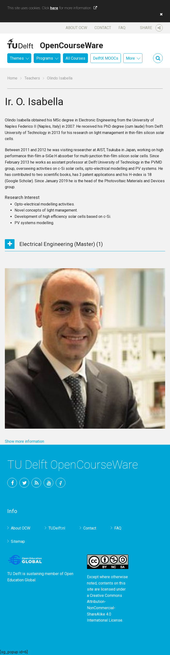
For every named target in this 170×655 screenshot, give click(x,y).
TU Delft (60, 483)
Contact (102, 27)
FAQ (121, 27)
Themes (17, 58)
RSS (36, 483)
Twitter (24, 483)
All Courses (75, 58)
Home (12, 78)
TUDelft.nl (56, 528)
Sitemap (18, 541)
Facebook (12, 483)
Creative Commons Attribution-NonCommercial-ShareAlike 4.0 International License (104, 608)
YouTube (48, 483)
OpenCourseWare (71, 44)
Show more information (24, 441)
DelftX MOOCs (105, 58)
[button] (160, 14)
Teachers (32, 78)
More (130, 58)
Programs (44, 58)
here (54, 8)
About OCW (76, 27)
